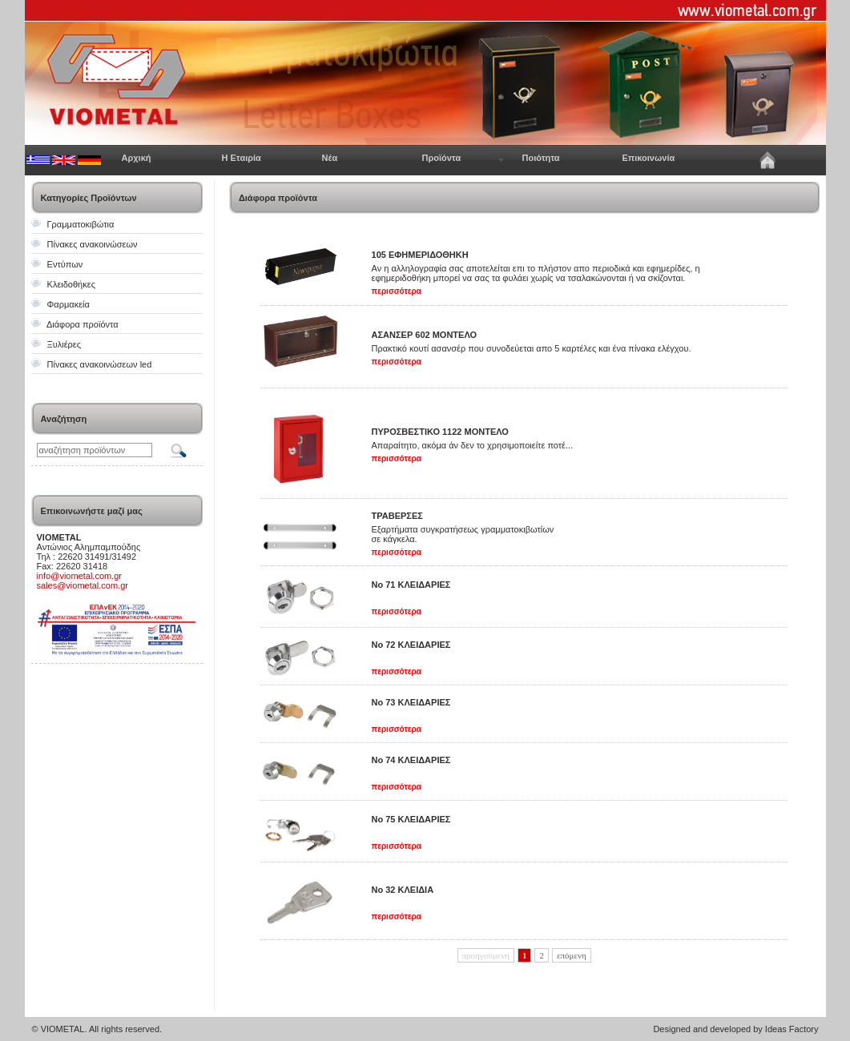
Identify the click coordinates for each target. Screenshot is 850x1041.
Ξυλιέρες (64, 344)
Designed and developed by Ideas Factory (735, 1029)
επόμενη (571, 955)
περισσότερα (396, 291)
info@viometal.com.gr (80, 576)
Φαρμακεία (68, 304)
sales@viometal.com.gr (82, 585)
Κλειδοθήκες (71, 284)
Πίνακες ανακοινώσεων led (99, 364)
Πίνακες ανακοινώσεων (92, 244)
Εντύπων (65, 264)
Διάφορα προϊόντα (82, 324)
